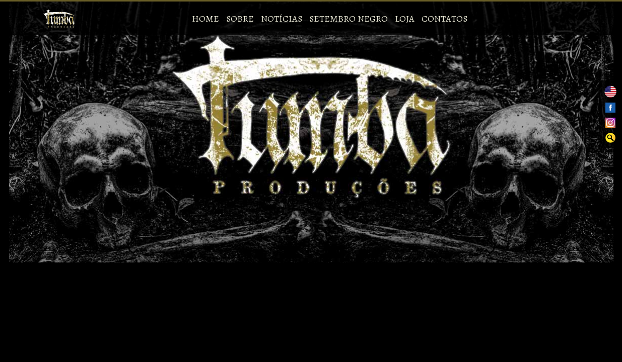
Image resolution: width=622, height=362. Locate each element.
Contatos (444, 19)
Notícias (281, 19)
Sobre (240, 19)
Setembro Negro (348, 19)
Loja (404, 19)
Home (205, 19)
